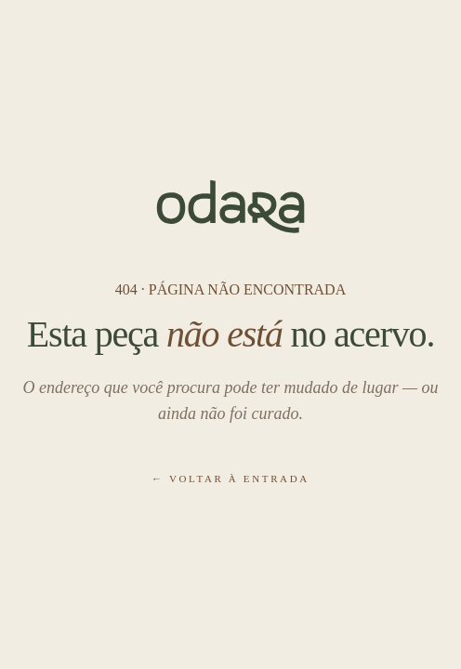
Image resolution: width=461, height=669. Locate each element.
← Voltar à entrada (230, 478)
